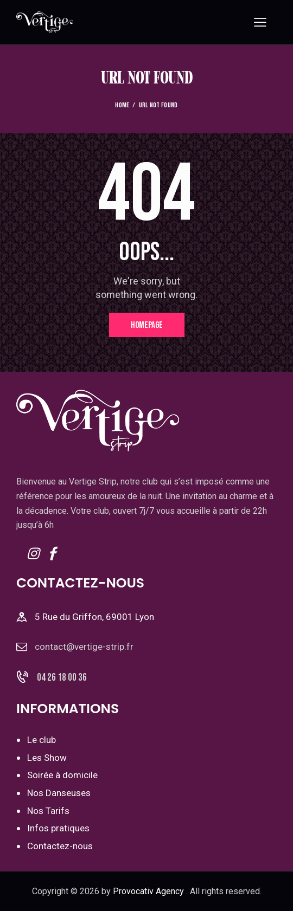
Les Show (47, 757)
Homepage (147, 325)
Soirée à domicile (62, 775)
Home (122, 105)
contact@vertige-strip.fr (84, 646)
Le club (41, 739)
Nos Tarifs (48, 810)
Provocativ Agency (148, 891)
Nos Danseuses (59, 792)
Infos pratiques (58, 828)
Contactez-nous (60, 846)
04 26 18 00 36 (62, 677)
